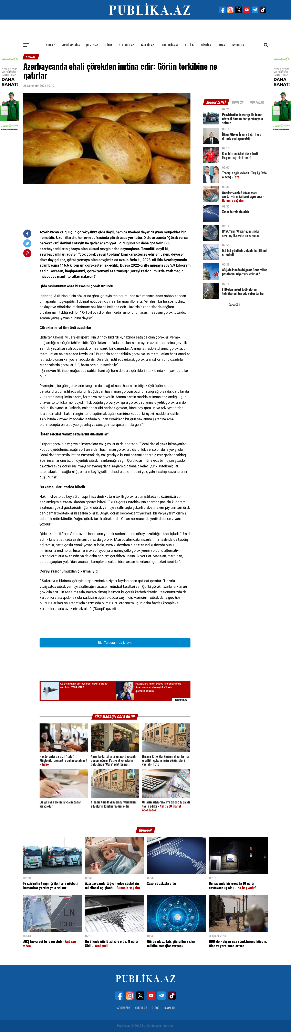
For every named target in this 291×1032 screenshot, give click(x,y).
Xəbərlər (141, 1008)
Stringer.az (126, 45)
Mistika (206, 45)
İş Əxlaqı (169, 1008)
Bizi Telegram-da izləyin (115, 643)
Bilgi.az (190, 45)
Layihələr (238, 45)
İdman (221, 45)
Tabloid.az (147, 45)
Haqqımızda (123, 1008)
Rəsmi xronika (71, 45)
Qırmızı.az (91, 45)
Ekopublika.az (169, 45)
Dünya (108, 45)
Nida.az (50, 45)
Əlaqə (155, 1008)
